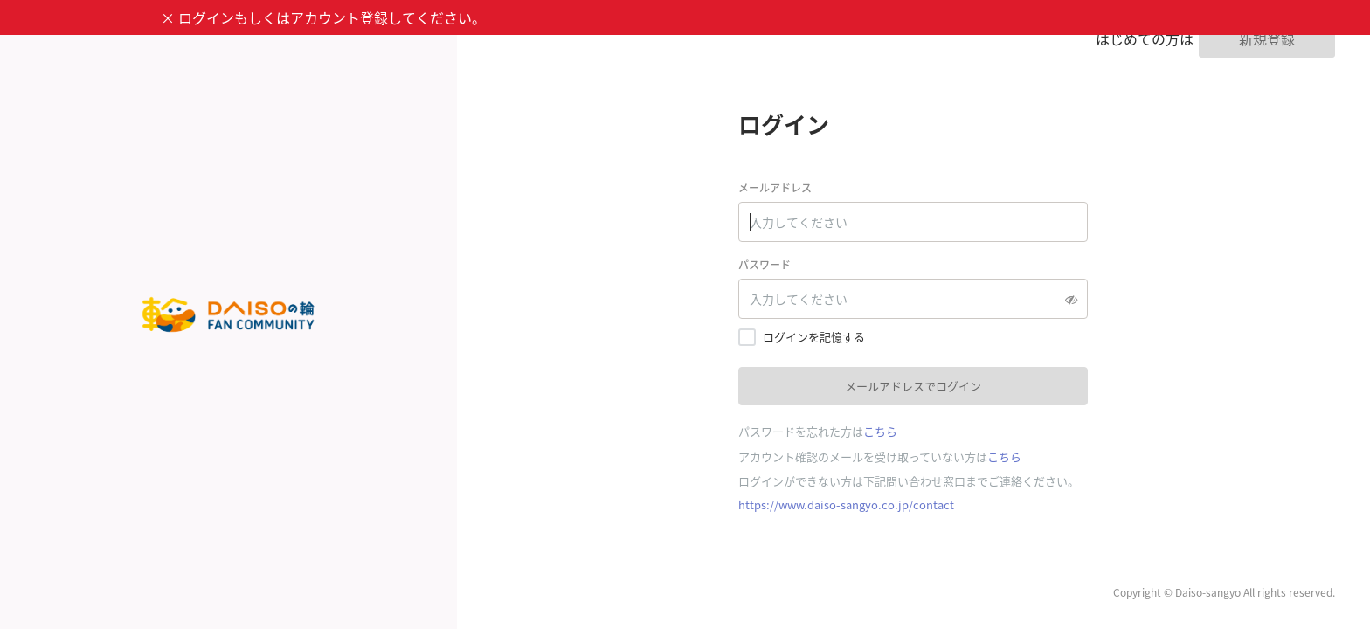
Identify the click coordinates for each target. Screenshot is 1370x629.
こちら (880, 431)
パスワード (764, 265)
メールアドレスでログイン (913, 385)
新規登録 (1267, 38)
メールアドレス (775, 188)
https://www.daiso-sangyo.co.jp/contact (846, 504)
